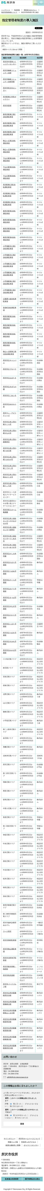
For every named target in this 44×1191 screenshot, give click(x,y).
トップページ (5, 10)
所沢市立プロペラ (9, 369)
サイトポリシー (9, 1139)
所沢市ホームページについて (29, 1139)
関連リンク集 (13, 1142)
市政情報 (17, 10)
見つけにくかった (21, 1118)
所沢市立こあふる (9, 395)
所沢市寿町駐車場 (9, 940)
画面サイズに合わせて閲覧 (12, 49)
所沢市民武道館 (9, 975)
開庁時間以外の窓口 (32, 1179)
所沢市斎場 (7, 105)
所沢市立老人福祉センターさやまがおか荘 (9, 521)
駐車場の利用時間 (11, 1179)
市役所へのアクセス (28, 1142)
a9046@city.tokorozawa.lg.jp (17, 1077)
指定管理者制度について (9, 12)
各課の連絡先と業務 (12, 1145)
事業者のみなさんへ (30, 10)
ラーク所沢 (7, 931)
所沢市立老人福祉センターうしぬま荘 (9, 538)
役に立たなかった (16, 1106)
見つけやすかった (19, 1115)
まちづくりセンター (31, 1145)
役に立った (17, 1104)
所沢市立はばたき (9, 378)
